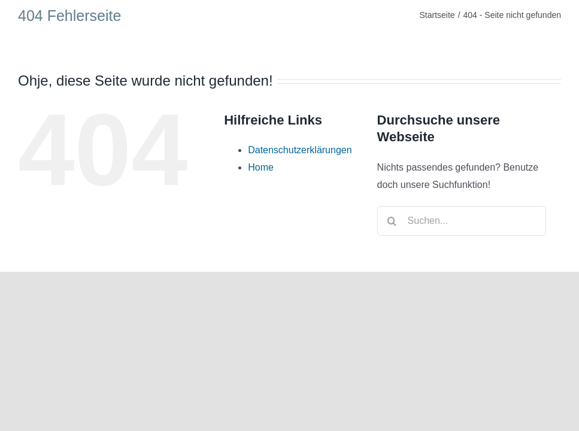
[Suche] (392, 221)
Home (261, 167)
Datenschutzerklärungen (299, 150)
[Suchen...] (461, 221)
